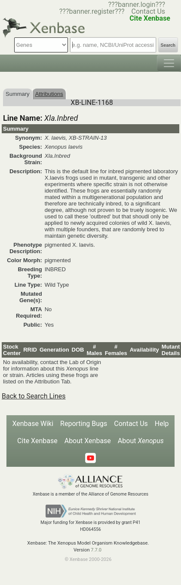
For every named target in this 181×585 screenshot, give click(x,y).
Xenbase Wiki (32, 424)
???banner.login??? (136, 4)
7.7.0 (96, 550)
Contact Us (149, 11)
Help (162, 424)
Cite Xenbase (37, 441)
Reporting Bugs (83, 424)
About (141, 441)
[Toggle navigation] (169, 63)
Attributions (49, 94)
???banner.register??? (92, 11)
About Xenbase (87, 441)
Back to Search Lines (34, 396)
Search (168, 45)
